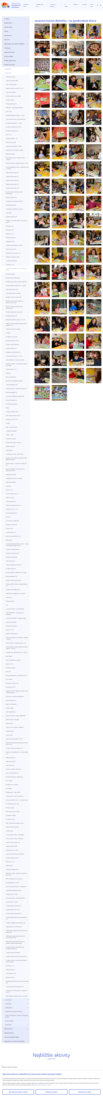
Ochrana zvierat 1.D (11, 501)
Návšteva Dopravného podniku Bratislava (16, 281)
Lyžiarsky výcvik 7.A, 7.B (12, 419)
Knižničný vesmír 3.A (11, 237)
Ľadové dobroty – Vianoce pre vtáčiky (15, 360)
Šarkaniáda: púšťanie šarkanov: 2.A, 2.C (15, 319)
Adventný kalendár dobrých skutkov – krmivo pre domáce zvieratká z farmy (17, 544)
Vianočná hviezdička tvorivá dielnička (15, 396)
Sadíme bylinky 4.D (10, 757)
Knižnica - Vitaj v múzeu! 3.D (13, 842)
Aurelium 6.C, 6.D (10, 819)
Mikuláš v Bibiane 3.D (11, 348)
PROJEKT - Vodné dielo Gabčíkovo (14, 107)
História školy (8, 27)
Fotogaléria (7, 69)
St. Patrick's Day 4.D (11, 568)
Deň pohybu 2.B (10, 765)
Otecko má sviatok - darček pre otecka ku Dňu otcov (16, 874)
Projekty (6, 18)
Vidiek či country (10, 497)
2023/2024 (8, 1000)
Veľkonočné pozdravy (11, 626)
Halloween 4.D (9, 226)
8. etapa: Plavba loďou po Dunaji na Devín (16, 956)
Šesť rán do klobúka (11, 482)
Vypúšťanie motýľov (11, 815)
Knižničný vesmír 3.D (11, 249)
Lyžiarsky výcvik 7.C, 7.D (12, 509)
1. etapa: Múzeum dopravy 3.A (13, 906)
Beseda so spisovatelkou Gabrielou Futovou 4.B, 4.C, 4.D (17, 743)
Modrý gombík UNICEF (11, 846)
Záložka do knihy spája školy (13, 278)
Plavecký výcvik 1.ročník (12, 894)
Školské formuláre (9, 64)
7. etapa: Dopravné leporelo (13, 952)
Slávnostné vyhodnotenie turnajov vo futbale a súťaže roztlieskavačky (15, 942)
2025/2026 (8, 1025)
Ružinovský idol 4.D (11, 761)
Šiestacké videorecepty (11, 557)
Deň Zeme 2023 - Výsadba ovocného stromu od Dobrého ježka (17, 691)
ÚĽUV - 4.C (8, 134)
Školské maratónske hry (12, 633)
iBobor (7, 408)
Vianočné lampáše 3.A (11, 392)
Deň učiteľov (9, 656)
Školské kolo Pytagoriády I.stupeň (14, 381)
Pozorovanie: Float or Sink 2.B (13, 442)
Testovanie (7, 48)
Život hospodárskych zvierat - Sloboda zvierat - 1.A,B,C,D (17, 168)
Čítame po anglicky (10, 668)
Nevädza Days (9, 831)
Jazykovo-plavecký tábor (12, 80)
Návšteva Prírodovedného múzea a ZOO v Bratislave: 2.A (16, 324)
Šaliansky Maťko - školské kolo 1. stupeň (16, 285)
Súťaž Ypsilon (9, 450)
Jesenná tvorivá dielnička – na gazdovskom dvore (16, 269)
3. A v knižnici (9, 780)
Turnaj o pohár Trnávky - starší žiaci (14, 838)
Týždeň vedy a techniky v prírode (14, 245)
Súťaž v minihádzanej (11, 704)
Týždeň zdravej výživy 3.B (12, 172)
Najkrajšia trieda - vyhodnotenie (14, 926)
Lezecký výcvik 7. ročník (12, 902)
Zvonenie (7, 39)
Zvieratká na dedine (11, 438)
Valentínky (8, 486)
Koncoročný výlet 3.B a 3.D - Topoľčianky (16, 886)
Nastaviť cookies (51, 1092)
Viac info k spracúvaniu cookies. (43, 1085)
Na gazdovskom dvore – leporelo (14, 478)
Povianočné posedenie (11, 404)
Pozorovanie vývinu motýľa (12, 811)
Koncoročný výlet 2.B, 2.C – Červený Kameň (17, 800)
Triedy (6, 31)
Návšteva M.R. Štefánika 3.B (13, 589)
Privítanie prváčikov (11, 77)
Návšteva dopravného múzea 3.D (14, 312)
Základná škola (26, 5)
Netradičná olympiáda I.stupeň (13, 890)
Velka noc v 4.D (10, 630)
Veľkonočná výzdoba (11, 622)
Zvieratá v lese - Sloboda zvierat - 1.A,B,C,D (16, 652)
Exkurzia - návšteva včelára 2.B (13, 769)
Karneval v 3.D (9, 528)
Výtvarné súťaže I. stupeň (12, 858)
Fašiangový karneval (11, 474)
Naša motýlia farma (11, 712)
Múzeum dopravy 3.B (11, 197)
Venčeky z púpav (10, 807)
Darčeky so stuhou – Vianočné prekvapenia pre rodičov (16, 364)
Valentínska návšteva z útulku (13, 1011)
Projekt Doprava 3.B (11, 205)
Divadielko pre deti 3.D (11, 337)
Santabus (8, 333)
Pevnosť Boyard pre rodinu (12, 804)
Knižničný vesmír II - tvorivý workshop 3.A (16, 388)
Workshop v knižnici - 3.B (12, 683)
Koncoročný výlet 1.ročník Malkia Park (15, 898)
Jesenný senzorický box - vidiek (14, 146)
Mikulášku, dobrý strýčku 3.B (13, 352)
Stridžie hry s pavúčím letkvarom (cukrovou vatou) (16, 221)
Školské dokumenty (10, 60)
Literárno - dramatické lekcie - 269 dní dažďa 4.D (17, 752)
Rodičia (75, 4)
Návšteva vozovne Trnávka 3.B (13, 297)
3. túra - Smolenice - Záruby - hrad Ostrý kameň (16, 1016)
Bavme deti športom (11, 377)
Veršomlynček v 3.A (11, 532)
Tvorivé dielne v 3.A (11, 973)
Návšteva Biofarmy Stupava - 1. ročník (15, 115)
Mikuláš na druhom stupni (12, 340)
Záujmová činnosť (9, 52)
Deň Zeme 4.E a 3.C (11, 687)
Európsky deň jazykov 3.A (12, 131)
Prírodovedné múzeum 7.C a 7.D (14, 356)
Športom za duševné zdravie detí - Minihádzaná (14, 192)
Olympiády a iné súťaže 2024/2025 (14, 44)
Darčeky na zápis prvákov (12, 411)
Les (7, 605)
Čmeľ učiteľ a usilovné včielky (13, 293)
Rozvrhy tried (8, 1028)
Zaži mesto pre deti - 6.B (12, 289)
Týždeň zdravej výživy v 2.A (12, 188)
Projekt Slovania (10, 731)
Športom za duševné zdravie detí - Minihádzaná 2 (14, 307)
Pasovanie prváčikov (11, 92)
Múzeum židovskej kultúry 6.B (13, 580)
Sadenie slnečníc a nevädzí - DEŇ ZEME (15, 715)
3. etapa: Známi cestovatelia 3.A (14, 913)
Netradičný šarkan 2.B (11, 316)
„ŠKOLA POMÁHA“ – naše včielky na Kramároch (15, 613)
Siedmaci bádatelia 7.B (11, 576)
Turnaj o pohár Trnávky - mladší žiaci (15, 834)
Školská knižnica (9, 1033)
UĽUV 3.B (8, 671)
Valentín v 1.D (9, 490)
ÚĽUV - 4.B (8, 111)
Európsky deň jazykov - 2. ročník (14, 123)
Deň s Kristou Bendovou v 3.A (13, 536)
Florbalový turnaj (10, 241)
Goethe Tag (9, 597)
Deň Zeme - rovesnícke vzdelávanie (15, 696)
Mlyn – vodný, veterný (11, 427)
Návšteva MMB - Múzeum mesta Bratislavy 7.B (16, 584)
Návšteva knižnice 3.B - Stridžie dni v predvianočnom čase (15, 301)
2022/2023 (8, 73)
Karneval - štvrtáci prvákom (12, 549)
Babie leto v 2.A (10, 234)
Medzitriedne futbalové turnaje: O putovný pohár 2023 (16, 931)
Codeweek (8, 213)
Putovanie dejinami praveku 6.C (14, 565)
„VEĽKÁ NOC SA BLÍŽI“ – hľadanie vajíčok (16, 618)
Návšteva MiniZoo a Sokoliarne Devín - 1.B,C (17, 163)
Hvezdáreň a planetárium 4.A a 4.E (14, 209)
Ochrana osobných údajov (11, 1037)
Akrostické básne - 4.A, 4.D (12, 882)
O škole (66, 5)
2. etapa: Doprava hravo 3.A (13, 909)
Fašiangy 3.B (9, 540)
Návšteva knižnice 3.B (11, 216)
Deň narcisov (9, 679)
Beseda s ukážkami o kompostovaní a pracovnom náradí (15, 469)
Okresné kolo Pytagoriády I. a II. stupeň (15, 593)
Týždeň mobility (10, 100)
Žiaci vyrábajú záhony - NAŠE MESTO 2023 (16, 675)
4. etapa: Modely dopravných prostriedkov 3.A (16, 918)
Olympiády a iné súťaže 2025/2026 (14, 1041)
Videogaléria (8, 1007)
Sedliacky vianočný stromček (13, 329)
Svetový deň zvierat (11, 142)
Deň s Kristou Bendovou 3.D (13, 415)
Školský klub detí (39, 5)
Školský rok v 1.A (10, 861)
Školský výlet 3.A (10, 977)
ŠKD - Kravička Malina (11, 84)
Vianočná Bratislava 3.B (12, 384)
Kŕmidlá (8, 423)
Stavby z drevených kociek (12, 553)
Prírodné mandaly (10, 274)
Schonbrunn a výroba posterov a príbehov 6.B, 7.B (16, 991)
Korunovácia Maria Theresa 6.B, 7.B (14, 986)
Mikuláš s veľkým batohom (12, 344)
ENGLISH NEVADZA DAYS (12, 827)
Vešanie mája (9, 723)
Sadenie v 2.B (9, 664)
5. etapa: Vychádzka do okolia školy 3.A (15, 923)
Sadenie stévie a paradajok (12, 719)
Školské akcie (8, 23)
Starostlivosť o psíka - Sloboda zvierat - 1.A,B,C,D (15, 158)
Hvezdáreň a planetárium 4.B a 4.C (14, 201)
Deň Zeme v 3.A (10, 966)
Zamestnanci (8, 35)
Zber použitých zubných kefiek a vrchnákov (16, 996)
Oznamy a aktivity (53, 5)
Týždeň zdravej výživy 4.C (12, 176)
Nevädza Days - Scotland (12, 784)
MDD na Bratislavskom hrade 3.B (14, 879)
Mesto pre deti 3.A (10, 969)
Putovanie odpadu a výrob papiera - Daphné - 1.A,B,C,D (17, 638)
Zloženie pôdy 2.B (10, 446)
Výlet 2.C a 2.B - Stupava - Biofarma (14, 727)
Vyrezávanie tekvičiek (11, 261)
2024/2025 (8, 1004)
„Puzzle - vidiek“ (10, 435)
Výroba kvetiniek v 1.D (11, 138)
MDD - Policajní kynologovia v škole (15, 823)
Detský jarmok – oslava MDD (13, 792)
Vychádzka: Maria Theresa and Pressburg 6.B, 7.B (17, 982)
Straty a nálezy (9, 1021)
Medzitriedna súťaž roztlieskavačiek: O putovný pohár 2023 (15, 936)
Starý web (91, 5)
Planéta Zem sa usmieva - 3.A (13, 253)
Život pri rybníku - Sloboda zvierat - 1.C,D (16, 643)
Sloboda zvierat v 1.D (11, 369)
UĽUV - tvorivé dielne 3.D (12, 773)
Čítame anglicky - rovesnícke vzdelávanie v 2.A (16, 464)
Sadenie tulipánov (10, 154)
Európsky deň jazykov (11, 104)
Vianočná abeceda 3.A (11, 400)
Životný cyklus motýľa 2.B (12, 521)
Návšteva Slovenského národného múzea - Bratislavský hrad (16, 458)
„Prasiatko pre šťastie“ (11, 431)
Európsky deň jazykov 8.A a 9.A (13, 127)
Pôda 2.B (8, 373)
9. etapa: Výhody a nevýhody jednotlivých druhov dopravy (16, 961)
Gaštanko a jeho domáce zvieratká (14, 150)
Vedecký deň (9, 865)
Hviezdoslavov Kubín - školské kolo (14, 454)
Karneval (8, 517)
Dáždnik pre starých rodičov (13, 257)
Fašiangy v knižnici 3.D (11, 524)
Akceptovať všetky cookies (18, 1092)
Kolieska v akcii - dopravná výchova (14, 796)
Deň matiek (9, 788)
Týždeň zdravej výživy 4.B (12, 180)
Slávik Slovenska (10, 601)
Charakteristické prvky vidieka (13, 96)
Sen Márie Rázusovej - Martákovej (14, 777)
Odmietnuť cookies (85, 1092)
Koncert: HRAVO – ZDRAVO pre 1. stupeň (16, 572)
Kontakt (84, 4)
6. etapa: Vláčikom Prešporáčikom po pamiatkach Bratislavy (15, 947)
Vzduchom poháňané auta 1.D (13, 505)
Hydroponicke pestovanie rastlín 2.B (15, 854)
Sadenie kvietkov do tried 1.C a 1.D (14, 88)
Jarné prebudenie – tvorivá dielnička (15, 609)
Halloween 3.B (9, 230)
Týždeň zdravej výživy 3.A (12, 184)
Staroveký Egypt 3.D (11, 700)
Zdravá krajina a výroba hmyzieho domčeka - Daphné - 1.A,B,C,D (17, 647)
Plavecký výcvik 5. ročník (12, 850)
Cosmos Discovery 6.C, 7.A (12, 494)
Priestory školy (8, 56)
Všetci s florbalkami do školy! (13, 660)
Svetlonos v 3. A (10, 264)
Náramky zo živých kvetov (12, 869)
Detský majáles (10, 708)
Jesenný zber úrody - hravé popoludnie (16, 119)
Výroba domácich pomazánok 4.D (14, 748)
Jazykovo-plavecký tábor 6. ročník (14, 739)
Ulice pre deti (9, 735)
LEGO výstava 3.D (10, 561)
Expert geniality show (11, 513)
